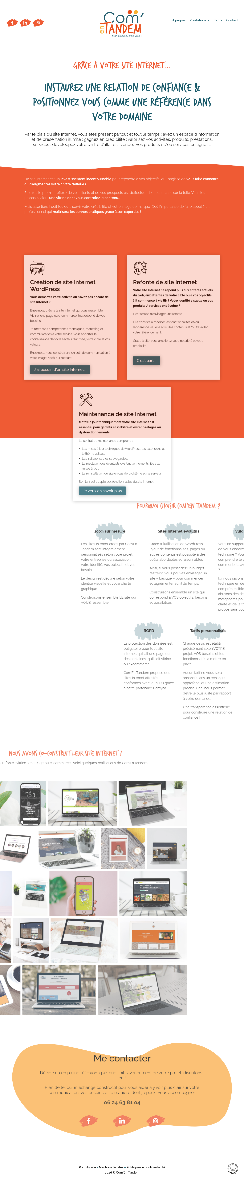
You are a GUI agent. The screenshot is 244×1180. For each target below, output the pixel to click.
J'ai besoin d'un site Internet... (60, 460)
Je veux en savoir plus (102, 574)
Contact (232, 20)
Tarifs (218, 20)
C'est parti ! (147, 451)
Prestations (198, 20)
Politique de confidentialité (146, 1167)
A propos (178, 20)
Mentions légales (111, 1167)
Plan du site (87, 1167)
